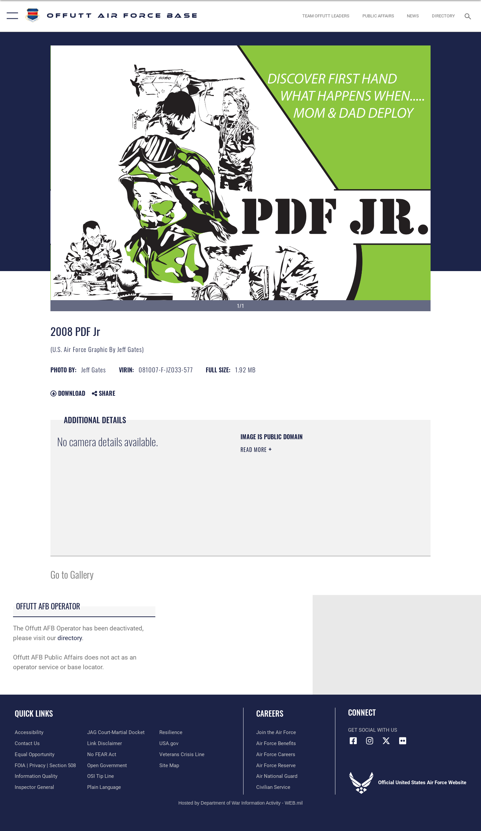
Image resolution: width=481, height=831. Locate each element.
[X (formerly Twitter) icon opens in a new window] (386, 741)
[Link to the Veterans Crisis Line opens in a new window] (181, 754)
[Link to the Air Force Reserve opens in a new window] (276, 765)
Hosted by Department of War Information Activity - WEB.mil (240, 803)
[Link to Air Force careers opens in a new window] (275, 754)
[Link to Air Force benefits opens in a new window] (276, 743)
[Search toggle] (469, 15)
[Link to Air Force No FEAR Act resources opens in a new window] (101, 754)
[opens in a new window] (443, 16)
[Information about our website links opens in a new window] (104, 743)
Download (67, 393)
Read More (254, 450)
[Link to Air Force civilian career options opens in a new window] (273, 787)
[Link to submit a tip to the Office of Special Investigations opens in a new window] (100, 776)
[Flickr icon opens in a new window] (402, 741)
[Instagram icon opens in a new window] (370, 741)
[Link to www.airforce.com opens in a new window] (276, 732)
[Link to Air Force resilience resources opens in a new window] (170, 732)
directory (69, 638)
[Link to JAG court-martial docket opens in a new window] (116, 732)
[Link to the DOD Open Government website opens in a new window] (107, 765)
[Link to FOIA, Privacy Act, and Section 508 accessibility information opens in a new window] (45, 765)
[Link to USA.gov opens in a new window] (168, 743)
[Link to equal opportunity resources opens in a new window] (34, 754)
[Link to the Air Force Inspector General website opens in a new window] (34, 787)
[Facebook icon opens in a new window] (353, 741)
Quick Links (34, 713)
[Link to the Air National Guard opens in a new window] (276, 776)
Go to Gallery (72, 574)
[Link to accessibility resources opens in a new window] (29, 732)
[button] (11, 16)
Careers (269, 713)
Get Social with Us (372, 730)
